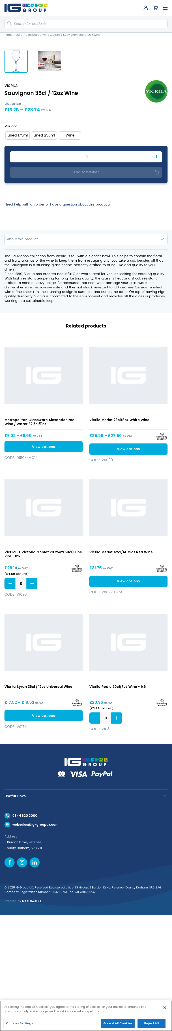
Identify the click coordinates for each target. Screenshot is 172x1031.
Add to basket (86, 288)
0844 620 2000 (24, 931)
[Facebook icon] (9, 978)
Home (8, 35)
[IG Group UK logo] (25, 8)
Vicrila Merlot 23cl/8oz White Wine (119, 535)
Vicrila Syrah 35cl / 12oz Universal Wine (38, 802)
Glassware (32, 35)
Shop (18, 35)
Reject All (151, 1023)
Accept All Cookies (117, 1023)
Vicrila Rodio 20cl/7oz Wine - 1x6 (117, 802)
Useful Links (15, 912)
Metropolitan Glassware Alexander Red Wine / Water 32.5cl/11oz (39, 537)
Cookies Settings (19, 1023)
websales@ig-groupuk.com (35, 940)
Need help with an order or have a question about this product (56, 320)
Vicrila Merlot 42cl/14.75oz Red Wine (121, 668)
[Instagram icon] (22, 978)
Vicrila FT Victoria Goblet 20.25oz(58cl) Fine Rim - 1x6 (43, 670)
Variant (11, 242)
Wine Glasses (51, 35)
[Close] (165, 1007)
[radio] (17, 251)
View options (43, 562)
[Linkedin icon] (35, 978)
